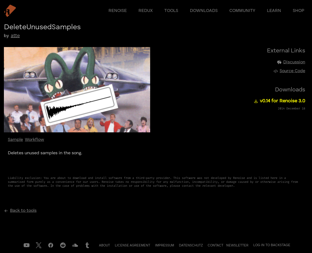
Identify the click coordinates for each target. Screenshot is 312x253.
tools (171, 11)
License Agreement (133, 245)
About (105, 245)
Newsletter (237, 245)
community (242, 11)
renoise (117, 11)
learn (274, 11)
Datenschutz (191, 245)
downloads (204, 11)
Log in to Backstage (271, 245)
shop (298, 11)
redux (145, 11)
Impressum (165, 245)
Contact (216, 245)
